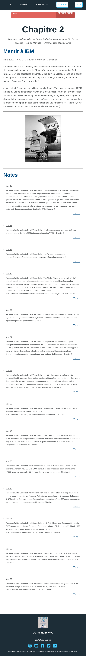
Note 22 (9, 371)
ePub (79, 5)
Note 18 (9, 250)
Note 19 (9, 274)
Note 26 (9, 488)
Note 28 (9, 549)
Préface (23, 5)
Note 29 (9, 579)
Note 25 (9, 461)
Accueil (8, 5)
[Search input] (34, 14)
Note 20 (9, 310)
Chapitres (40, 5)
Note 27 (9, 519)
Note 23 (9, 404)
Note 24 (9, 431)
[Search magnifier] (65, 15)
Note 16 (9, 186)
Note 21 (9, 337)
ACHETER (62, 5)
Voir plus (76, 213)
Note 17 (9, 226)
